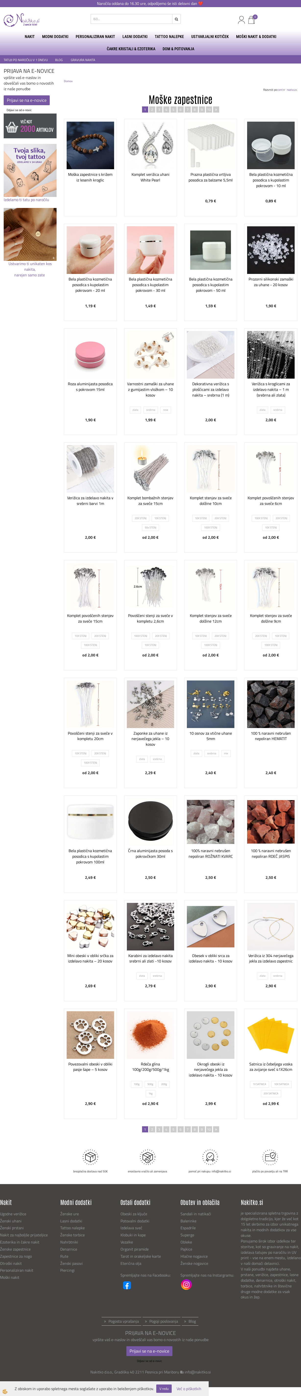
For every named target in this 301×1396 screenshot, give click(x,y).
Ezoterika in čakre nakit (20, 1242)
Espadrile (188, 1228)
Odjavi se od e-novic (19, 110)
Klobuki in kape (133, 1235)
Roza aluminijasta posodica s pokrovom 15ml (90, 386)
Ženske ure (70, 1214)
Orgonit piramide (134, 1249)
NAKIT (30, 36)
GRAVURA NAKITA (83, 60)
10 (209, 109)
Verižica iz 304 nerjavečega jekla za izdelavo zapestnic (270, 958)
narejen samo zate (30, 275)
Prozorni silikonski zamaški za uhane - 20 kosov (271, 282)
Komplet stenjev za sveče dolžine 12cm (211, 618)
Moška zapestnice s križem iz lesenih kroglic (90, 177)
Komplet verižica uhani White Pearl (150, 177)
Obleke (186, 1242)
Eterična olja (130, 1263)
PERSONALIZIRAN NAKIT (95, 36)
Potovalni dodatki (134, 1221)
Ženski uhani (11, 1221)
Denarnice (68, 1249)
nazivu (292, 89)
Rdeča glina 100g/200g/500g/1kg (150, 1067)
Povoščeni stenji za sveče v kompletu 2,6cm (150, 618)
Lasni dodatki (71, 1221)
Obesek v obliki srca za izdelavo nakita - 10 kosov (210, 958)
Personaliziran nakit (16, 1270)
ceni (281, 89)
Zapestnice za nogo (16, 1256)
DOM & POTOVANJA (178, 49)
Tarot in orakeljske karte (140, 1256)
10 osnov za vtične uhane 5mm (210, 736)
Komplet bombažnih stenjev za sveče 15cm (150, 500)
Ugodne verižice (13, 1214)
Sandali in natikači (196, 1214)
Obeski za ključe (133, 1214)
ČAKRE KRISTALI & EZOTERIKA (131, 49)
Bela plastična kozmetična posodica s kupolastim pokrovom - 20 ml (90, 284)
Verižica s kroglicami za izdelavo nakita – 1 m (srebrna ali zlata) (271, 389)
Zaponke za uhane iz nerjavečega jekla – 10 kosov (150, 738)
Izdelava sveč (131, 1228)
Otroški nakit (11, 1263)
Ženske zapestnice (16, 1249)
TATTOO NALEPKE (169, 36)
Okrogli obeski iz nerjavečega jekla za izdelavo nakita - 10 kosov (210, 1069)
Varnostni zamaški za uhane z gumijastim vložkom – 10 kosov (150, 389)
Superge (187, 1235)
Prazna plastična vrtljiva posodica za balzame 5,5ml (211, 177)
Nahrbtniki (69, 1242)
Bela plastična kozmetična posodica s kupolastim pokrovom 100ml (90, 856)
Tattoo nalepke (72, 1228)
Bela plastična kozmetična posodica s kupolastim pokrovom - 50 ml (210, 284)
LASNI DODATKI (134, 36)
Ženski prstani (12, 1228)
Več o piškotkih (189, 1389)
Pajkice (186, 1249)
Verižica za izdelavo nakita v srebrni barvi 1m (90, 500)
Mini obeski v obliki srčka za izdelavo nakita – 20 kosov (90, 958)
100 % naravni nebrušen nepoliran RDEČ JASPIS (271, 853)
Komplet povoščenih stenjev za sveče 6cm (271, 500)
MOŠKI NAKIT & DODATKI (256, 36)
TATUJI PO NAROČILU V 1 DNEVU (26, 60)
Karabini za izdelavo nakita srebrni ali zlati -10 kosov (150, 958)
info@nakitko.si (198, 1372)
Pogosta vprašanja (123, 1321)
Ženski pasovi (72, 1263)
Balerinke (188, 1221)
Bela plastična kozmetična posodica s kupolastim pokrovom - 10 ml (271, 180)
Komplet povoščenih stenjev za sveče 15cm (90, 618)
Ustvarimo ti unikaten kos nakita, (30, 266)
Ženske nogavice (194, 1263)
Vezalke (126, 1242)
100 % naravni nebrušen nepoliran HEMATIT (271, 736)
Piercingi (67, 1270)
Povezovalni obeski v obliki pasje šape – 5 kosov (90, 1067)
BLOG (59, 60)
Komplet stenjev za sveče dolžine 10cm (211, 500)
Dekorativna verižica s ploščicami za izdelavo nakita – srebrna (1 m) (210, 389)
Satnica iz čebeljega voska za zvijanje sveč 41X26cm (270, 1067)
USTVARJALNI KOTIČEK (210, 36)
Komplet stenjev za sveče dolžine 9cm (271, 618)
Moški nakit (10, 1277)
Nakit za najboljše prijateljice (24, 1235)
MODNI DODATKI (55, 36)
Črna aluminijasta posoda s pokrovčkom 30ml (150, 853)
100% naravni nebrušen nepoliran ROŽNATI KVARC (211, 853)
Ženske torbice (72, 1235)
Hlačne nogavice (194, 1256)
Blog (192, 1321)
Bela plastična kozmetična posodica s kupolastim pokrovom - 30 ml (150, 284)
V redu (164, 1388)
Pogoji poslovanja (163, 1321)
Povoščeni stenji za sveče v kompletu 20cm (90, 736)
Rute (64, 1256)
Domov (68, 81)
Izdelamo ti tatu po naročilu (27, 200)
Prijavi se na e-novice (27, 100)
